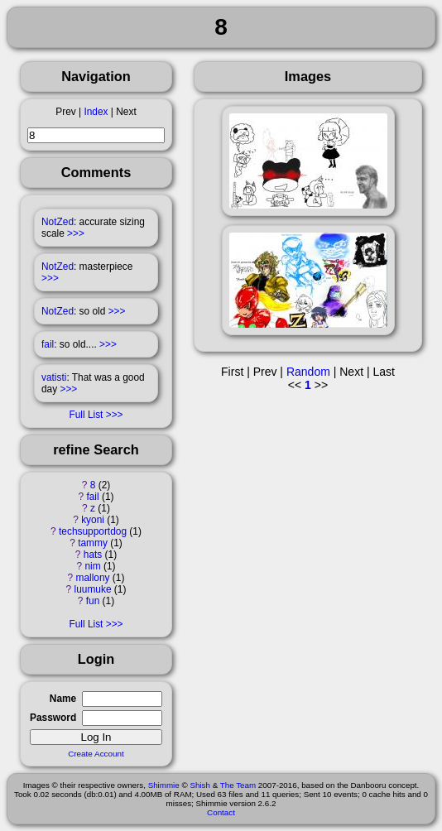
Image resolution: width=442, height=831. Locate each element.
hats (93, 554)
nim (92, 566)
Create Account (96, 753)
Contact (221, 812)
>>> (75, 233)
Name (63, 698)
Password (53, 717)
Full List (86, 414)
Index (96, 112)
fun (93, 601)
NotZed (57, 222)
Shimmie (164, 785)
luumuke (93, 589)
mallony (93, 578)
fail (47, 344)
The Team (238, 785)
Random (308, 371)
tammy (93, 543)
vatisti (53, 377)
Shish (200, 785)
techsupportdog (93, 531)
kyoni (92, 520)
